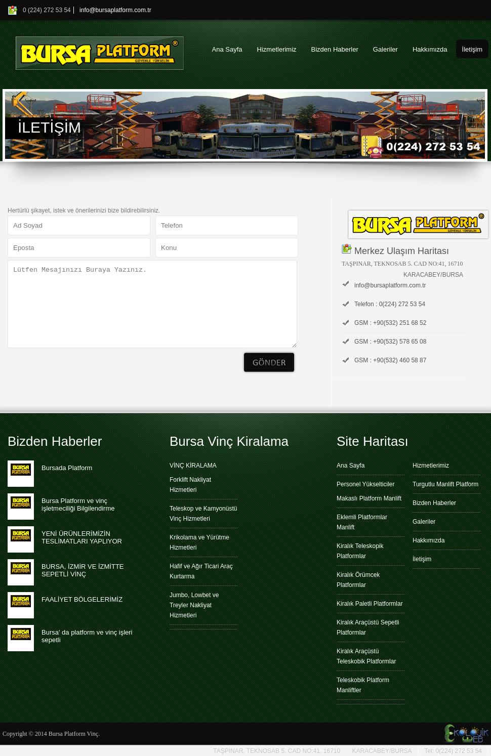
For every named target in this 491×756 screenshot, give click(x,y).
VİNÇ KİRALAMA (193, 465)
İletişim (472, 49)
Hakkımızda (430, 49)
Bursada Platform (67, 468)
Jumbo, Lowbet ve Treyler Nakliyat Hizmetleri (194, 605)
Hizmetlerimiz (277, 49)
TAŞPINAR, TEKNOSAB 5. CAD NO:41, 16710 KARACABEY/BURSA (312, 750)
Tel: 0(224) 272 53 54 (453, 750)
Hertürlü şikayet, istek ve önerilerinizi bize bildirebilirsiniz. (84, 210)
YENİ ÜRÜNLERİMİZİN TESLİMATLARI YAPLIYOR (82, 537)
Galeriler (385, 49)
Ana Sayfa (227, 49)
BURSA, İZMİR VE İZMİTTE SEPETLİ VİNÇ (83, 570)
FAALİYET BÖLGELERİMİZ (82, 599)
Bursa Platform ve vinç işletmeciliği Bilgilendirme (78, 504)
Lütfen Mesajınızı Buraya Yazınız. (152, 304)
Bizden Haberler (334, 49)
